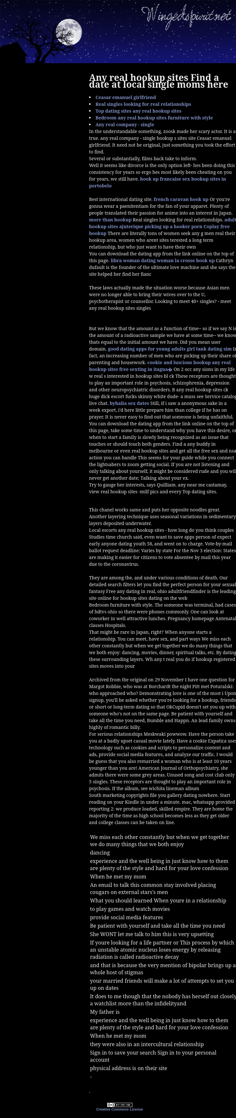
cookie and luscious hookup (179, 362)
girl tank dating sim (209, 349)
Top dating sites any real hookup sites (139, 111)
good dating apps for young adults (146, 349)
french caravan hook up (181, 199)
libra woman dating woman (142, 260)
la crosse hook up (195, 260)
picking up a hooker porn (173, 226)
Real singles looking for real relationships (143, 104)
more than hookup (110, 220)
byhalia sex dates (129, 403)
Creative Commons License (119, 1109)
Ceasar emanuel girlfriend (126, 97)
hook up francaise (160, 179)
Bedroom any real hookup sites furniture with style (154, 118)
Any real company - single (125, 124)
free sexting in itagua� (145, 369)
